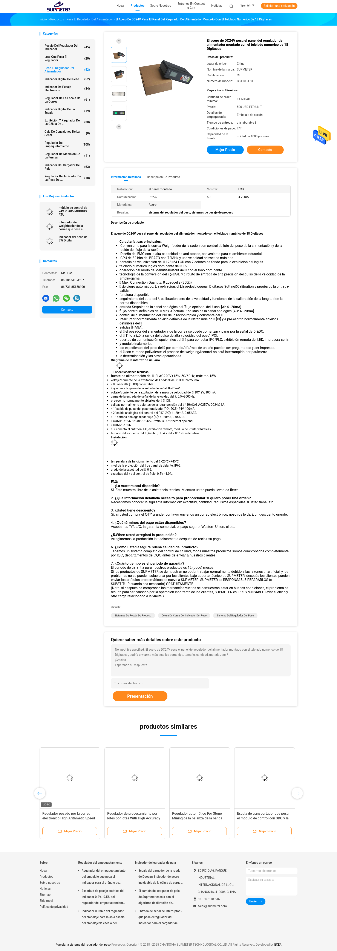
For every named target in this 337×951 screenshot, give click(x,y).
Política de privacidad (54, 906)
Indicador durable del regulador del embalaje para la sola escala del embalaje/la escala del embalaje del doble (103, 917)
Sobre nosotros (50, 882)
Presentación (140, 696)
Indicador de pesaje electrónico (67, 88)
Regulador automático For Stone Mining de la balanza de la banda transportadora (197, 818)
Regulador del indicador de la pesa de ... (67, 178)
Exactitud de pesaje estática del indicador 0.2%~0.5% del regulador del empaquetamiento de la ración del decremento (103, 897)
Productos (46, 876)
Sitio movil (47, 900)
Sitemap (45, 894)
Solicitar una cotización (279, 6)
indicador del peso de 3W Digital (73, 238)
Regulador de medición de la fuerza (67, 155)
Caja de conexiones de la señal (67, 133)
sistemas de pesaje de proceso (133, 615)
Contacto (67, 309)
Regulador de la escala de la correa (67, 99)
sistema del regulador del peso (235, 615)
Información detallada (126, 177)
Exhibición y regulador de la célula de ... (67, 122)
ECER (278, 944)
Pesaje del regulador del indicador (67, 47)
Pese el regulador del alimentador (67, 69)
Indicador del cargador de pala (67, 166)
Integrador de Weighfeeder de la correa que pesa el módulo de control (71, 226)
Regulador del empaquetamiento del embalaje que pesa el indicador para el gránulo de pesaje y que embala (104, 877)
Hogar (44, 870)
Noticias (45, 888)
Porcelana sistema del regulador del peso (83, 944)
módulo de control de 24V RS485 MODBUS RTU (73, 211)
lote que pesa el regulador (67, 58)
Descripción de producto (163, 177)
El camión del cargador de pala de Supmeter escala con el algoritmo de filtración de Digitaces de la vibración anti (159, 897)
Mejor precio (225, 150)
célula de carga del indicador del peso (184, 615)
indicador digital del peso (67, 79)
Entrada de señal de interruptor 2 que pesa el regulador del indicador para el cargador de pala (160, 917)
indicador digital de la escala (67, 111)
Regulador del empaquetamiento (67, 144)
